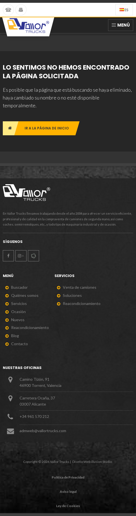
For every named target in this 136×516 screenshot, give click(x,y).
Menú (121, 25)
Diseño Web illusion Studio (92, 462)
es (124, 10)
